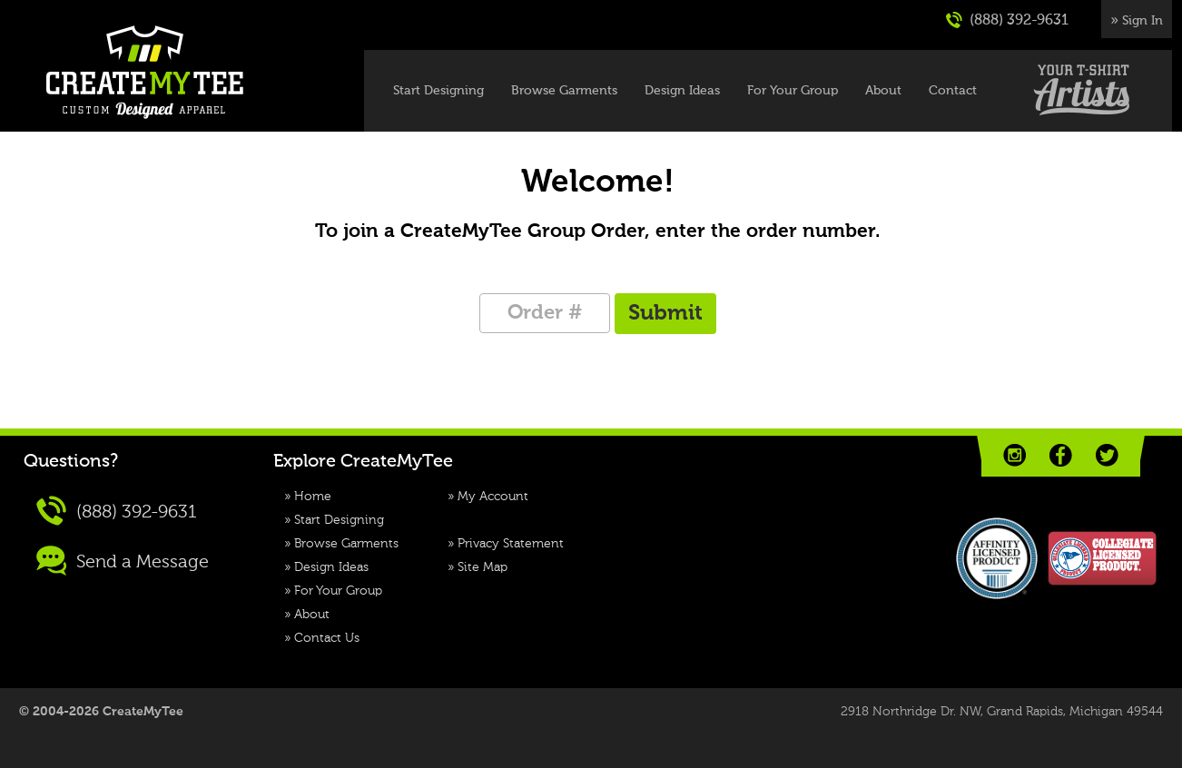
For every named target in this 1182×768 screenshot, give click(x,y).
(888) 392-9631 (1007, 20)
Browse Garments (564, 90)
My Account (493, 496)
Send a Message (122, 561)
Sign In (1142, 21)
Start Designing (438, 90)
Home (312, 496)
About (883, 90)
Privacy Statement (511, 543)
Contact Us (327, 638)
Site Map (482, 567)
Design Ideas (682, 90)
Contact (953, 90)
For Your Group (792, 90)
